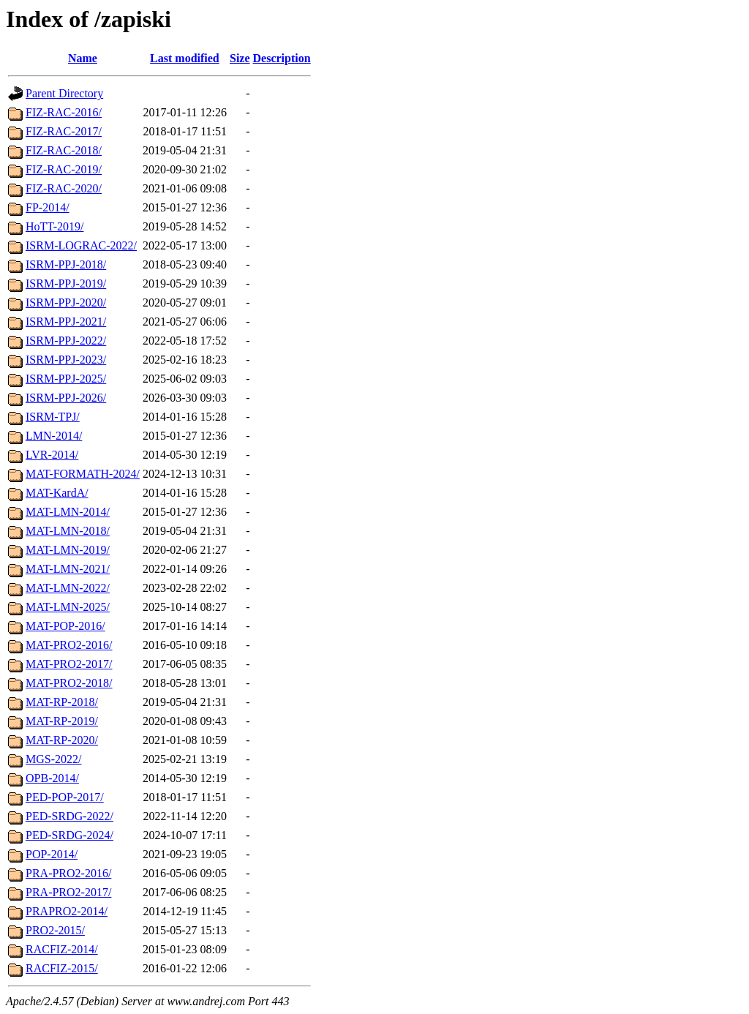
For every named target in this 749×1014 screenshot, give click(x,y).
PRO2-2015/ (55, 930)
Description (282, 58)
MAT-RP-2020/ (62, 740)
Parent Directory (64, 93)
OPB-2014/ (52, 778)
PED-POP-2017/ (65, 797)
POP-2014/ (52, 854)
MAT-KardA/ (57, 493)
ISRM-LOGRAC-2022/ (81, 245)
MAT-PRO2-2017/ (69, 664)
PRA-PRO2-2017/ (68, 892)
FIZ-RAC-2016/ (64, 112)
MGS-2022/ (53, 759)
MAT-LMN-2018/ (68, 531)
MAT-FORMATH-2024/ (83, 473)
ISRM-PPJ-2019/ (66, 283)
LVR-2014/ (52, 454)
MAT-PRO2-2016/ (69, 645)
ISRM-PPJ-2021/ (66, 321)
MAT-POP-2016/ (65, 626)
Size (240, 58)
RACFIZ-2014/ (62, 949)
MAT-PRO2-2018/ (69, 683)
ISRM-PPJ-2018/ (66, 264)
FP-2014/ (47, 207)
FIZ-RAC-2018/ (64, 150)
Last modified (184, 58)
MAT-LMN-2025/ (68, 607)
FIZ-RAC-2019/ (64, 169)
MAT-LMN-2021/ (68, 569)
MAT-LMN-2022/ (68, 588)
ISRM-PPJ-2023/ (66, 359)
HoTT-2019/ (54, 226)
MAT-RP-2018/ (62, 702)
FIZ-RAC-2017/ (64, 131)
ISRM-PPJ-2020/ (66, 302)
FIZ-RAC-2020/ (64, 188)
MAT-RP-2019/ (62, 721)
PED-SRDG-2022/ (69, 816)
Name (82, 58)
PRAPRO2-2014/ (67, 911)
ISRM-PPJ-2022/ (66, 340)
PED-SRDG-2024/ (69, 835)
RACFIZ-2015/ (62, 968)
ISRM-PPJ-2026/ (66, 397)
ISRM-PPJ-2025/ (66, 378)
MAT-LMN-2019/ (68, 550)
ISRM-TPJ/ (53, 416)
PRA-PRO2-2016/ (68, 873)
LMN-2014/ (54, 435)
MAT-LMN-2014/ (68, 512)
